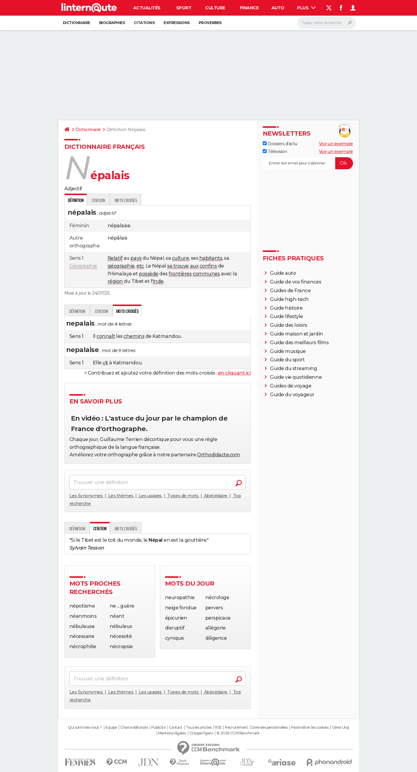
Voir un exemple (336, 143)
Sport (184, 8)
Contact (175, 727)
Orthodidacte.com (218, 455)
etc (140, 266)
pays (135, 258)
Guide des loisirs (288, 325)
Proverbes (210, 22)
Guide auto (283, 273)
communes (206, 274)
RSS (218, 727)
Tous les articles (199, 727)
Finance (249, 8)
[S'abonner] (308, 163)
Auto (277, 8)
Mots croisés (126, 200)
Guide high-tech (289, 299)
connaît (106, 336)
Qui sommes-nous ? (85, 727)
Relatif (115, 258)
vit (105, 363)
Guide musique (288, 351)
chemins (134, 336)
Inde (158, 281)
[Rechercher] (326, 23)
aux (194, 266)
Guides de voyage (290, 386)
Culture (215, 8)
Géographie (83, 266)
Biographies (112, 22)
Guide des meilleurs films (299, 342)
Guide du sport (287, 360)
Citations (144, 22)
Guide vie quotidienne (296, 377)
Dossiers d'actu (280, 143)
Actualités (147, 8)
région (115, 281)
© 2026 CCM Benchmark (237, 733)
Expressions (177, 22)
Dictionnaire (76, 22)
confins (208, 266)
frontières (180, 274)
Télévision (275, 151)
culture (180, 258)
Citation (98, 200)
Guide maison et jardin (296, 334)
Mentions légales (172, 733)
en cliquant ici (234, 373)
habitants (210, 258)
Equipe (111, 727)
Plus (306, 8)
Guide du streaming (293, 368)
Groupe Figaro (201, 733)
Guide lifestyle (286, 316)
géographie (121, 266)
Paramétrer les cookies (309, 727)
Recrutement (236, 727)
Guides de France (290, 290)
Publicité (158, 727)
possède (148, 274)
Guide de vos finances (295, 282)
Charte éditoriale (134, 727)
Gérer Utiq (340, 727)
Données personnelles (269, 727)
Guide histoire (286, 308)
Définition (77, 311)
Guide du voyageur (292, 394)
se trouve (178, 266)
